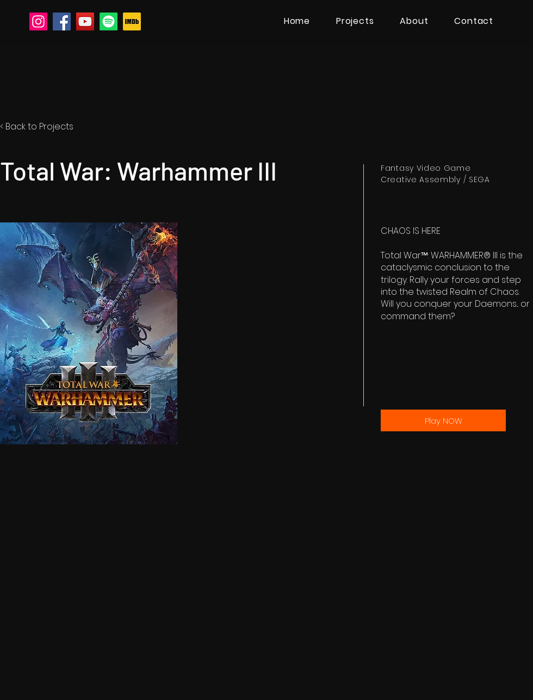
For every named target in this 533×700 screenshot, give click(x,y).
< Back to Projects (36, 126)
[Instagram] (38, 21)
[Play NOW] (443, 420)
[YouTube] (85, 21)
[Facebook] (62, 21)
